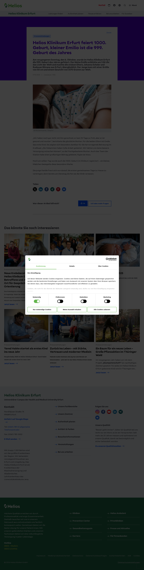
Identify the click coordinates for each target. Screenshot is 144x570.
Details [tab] (72, 266)
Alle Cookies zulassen (102, 310)
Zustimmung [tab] (41, 266)
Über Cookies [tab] (103, 266)
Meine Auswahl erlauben (72, 310)
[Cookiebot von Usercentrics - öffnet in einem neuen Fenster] (107, 259)
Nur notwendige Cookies (42, 310)
